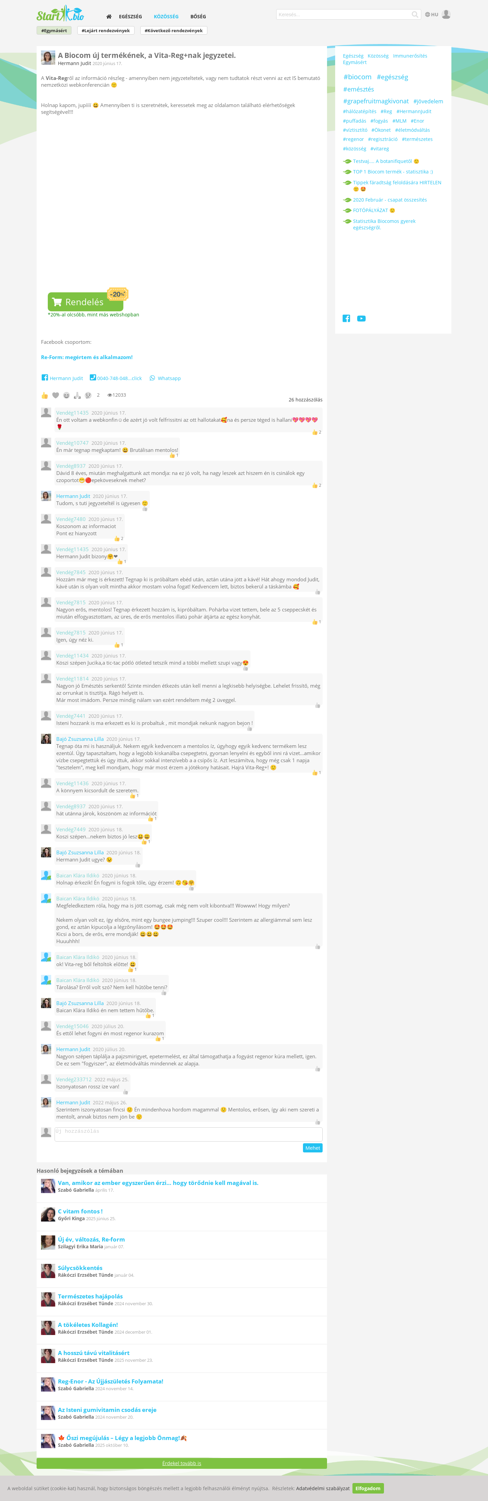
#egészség (392, 76)
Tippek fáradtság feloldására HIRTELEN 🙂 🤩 (397, 185)
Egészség (130, 16)
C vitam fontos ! (80, 1213)
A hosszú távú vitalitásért (93, 1355)
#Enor (417, 121)
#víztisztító (355, 130)
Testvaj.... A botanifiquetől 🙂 (386, 161)
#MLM (399, 121)
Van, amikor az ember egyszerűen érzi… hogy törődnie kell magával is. (158, 1185)
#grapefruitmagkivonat (376, 101)
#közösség (354, 148)
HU (431, 14)
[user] (445, 14)
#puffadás (354, 121)
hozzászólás (306, 399)
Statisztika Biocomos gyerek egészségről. (384, 224)
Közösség (166, 16)
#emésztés (358, 89)
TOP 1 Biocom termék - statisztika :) (393, 171)
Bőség (198, 16)
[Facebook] (347, 319)
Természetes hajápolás (90, 1298)
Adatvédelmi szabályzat (323, 1488)
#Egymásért (54, 31)
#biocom (358, 76)
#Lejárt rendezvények (106, 31)
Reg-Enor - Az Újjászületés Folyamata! (110, 1383)
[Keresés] (415, 14)
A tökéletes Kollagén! (88, 1327)
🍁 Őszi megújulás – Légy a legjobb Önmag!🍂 (122, 1440)
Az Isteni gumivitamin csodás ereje (107, 1412)
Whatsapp (164, 378)
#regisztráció (383, 139)
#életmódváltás (412, 130)
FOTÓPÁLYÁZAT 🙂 (374, 210)
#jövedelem (428, 101)
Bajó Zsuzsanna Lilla (80, 739)
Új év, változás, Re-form (91, 1241)
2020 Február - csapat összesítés (390, 199)
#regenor (353, 139)
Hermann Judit (74, 63)
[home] (109, 16)
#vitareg (379, 148)
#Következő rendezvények (174, 31)
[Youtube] (361, 319)
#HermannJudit (413, 111)
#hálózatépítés (360, 111)
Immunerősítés (410, 56)
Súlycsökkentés (80, 1270)
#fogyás (379, 121)
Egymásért (355, 62)
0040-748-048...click (115, 378)
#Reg (386, 111)
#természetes (417, 139)
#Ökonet (381, 130)
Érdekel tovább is (181, 1465)
